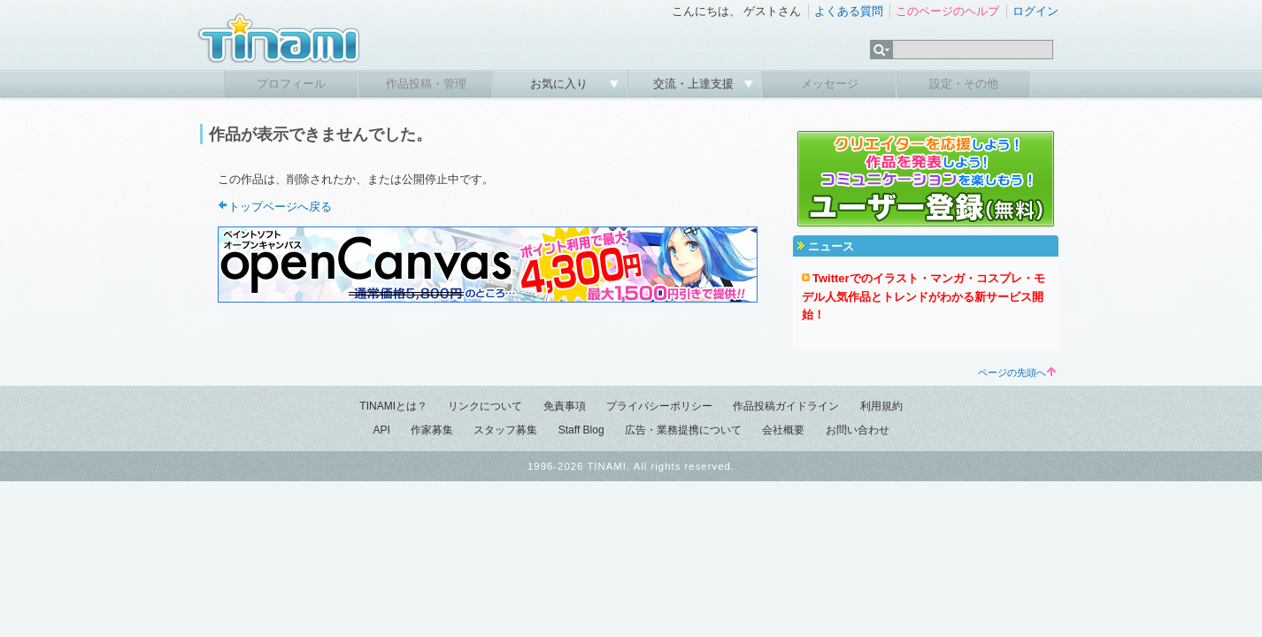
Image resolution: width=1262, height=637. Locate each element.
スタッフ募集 (505, 430)
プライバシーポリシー (659, 406)
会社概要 (783, 430)
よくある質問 (848, 11)
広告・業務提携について (683, 430)
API (381, 430)
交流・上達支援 (695, 83)
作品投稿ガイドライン (786, 406)
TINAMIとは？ (393, 406)
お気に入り (560, 83)
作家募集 (432, 430)
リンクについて (485, 406)
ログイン (1035, 11)
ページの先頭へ (1017, 372)
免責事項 (564, 406)
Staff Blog (581, 430)
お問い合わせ (857, 430)
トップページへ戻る (280, 206)
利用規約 (881, 406)
